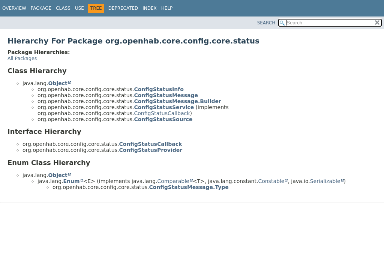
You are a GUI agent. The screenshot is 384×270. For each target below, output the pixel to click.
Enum (71, 181)
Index (149, 8)
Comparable (173, 181)
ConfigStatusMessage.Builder (177, 101)
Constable (271, 181)
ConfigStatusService (164, 107)
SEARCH (266, 23)
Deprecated (123, 8)
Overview (14, 8)
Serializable (325, 181)
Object (57, 83)
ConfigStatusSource (163, 119)
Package (41, 8)
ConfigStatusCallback (162, 113)
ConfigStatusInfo (158, 89)
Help (167, 8)
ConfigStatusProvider (150, 150)
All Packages (22, 58)
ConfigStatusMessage (166, 95)
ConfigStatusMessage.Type (188, 187)
